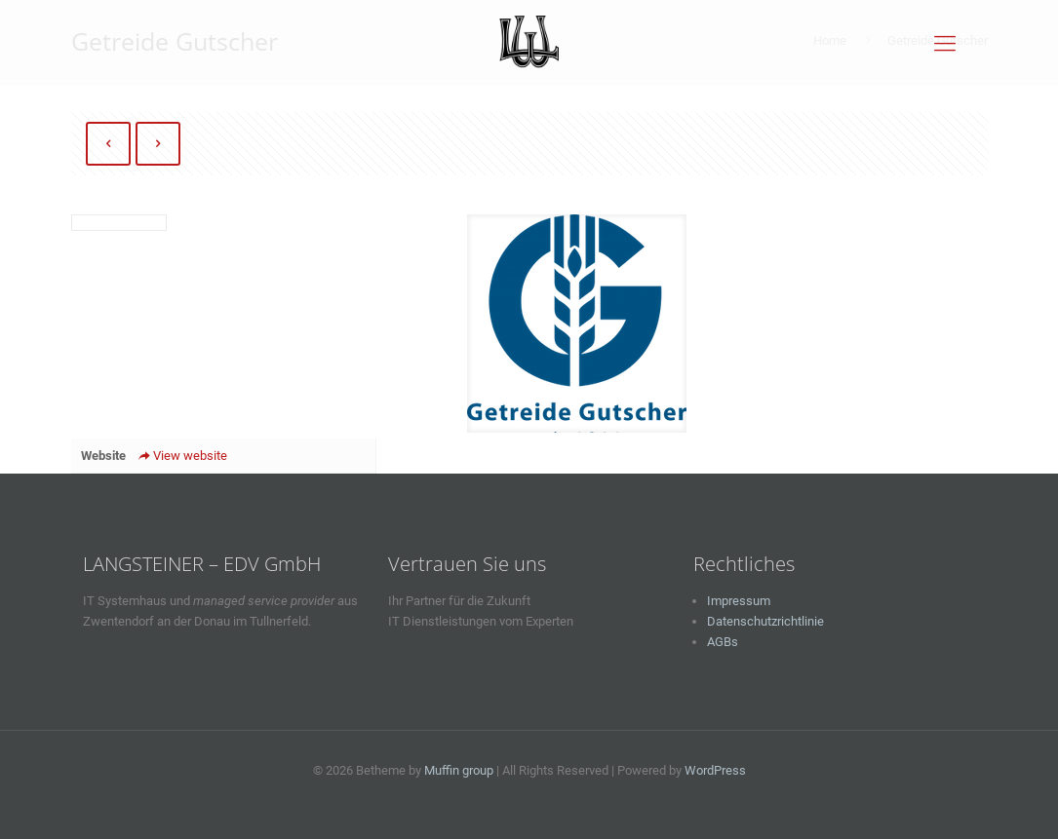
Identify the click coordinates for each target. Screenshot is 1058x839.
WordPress (715, 770)
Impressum (738, 600)
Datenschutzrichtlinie (765, 621)
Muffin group (458, 770)
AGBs (722, 641)
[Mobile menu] (944, 43)
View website (181, 455)
